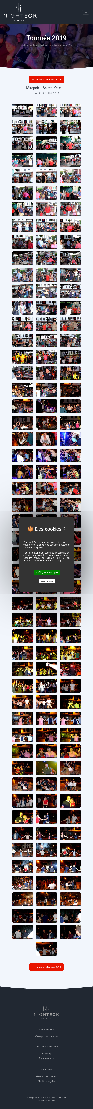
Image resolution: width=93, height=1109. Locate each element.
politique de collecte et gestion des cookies (46, 554)
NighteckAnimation (46, 1036)
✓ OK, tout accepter (47, 572)
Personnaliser (47, 581)
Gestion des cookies (46, 1076)
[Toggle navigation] (85, 12)
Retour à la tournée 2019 (46, 79)
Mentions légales (46, 1081)
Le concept (46, 1053)
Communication (46, 1058)
